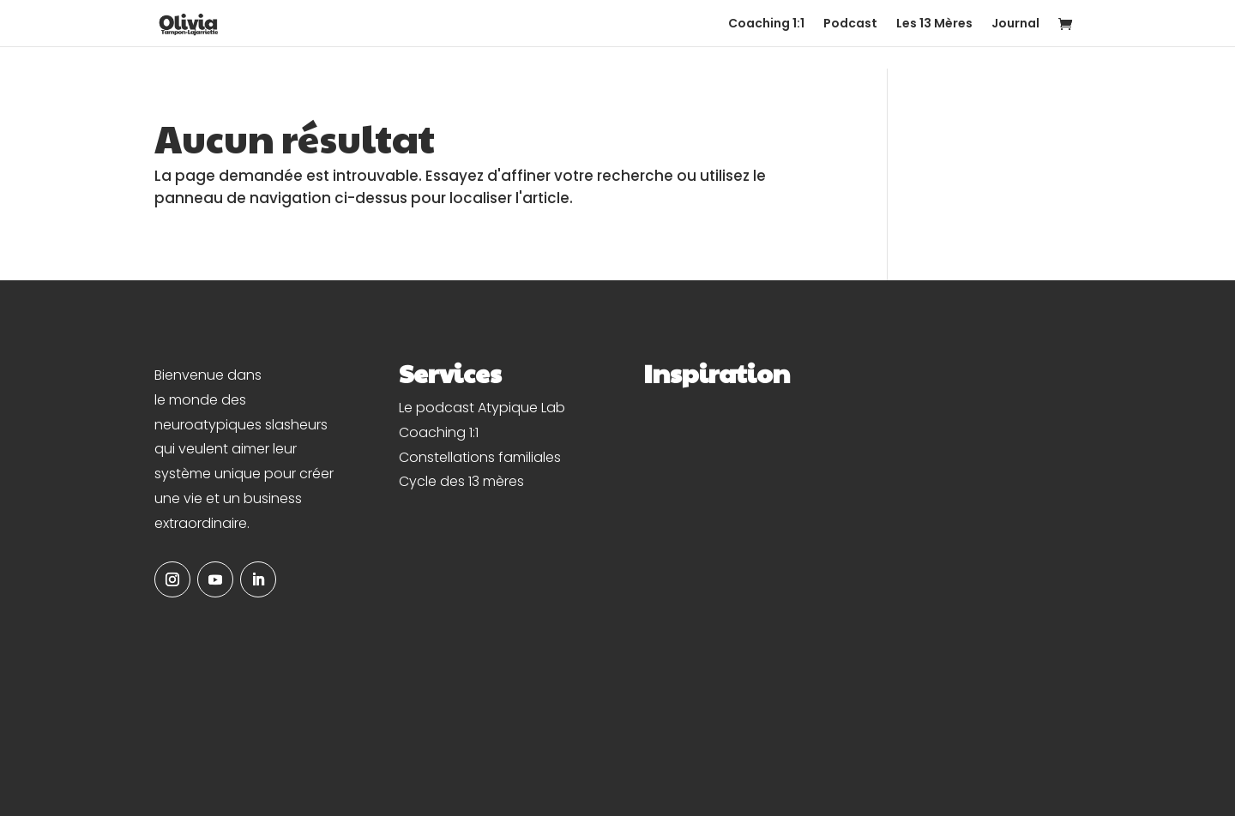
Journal (1015, 24)
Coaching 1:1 (766, 24)
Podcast (850, 24)
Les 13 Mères (934, 24)
